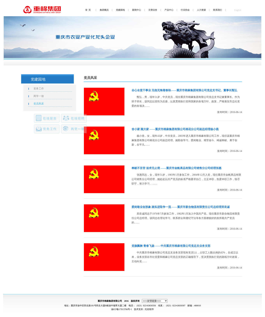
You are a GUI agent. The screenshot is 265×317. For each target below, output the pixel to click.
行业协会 (185, 10)
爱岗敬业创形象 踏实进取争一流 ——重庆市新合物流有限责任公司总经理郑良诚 (181, 206)
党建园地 (120, 10)
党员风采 (40, 103)
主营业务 (152, 10)
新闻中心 (136, 10)
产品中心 (169, 10)
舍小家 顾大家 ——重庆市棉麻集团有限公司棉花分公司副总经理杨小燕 (175, 129)
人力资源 (201, 10)
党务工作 (40, 88)
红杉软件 (149, 309)
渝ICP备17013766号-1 (121, 309)
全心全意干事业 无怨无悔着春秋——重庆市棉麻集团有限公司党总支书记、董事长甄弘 (184, 90)
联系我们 (217, 10)
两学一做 (40, 96)
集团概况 (104, 10)
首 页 (88, 10)
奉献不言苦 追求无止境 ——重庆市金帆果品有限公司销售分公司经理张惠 (176, 168)
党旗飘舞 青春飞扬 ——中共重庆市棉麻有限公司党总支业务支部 (171, 245)
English (237, 10)
